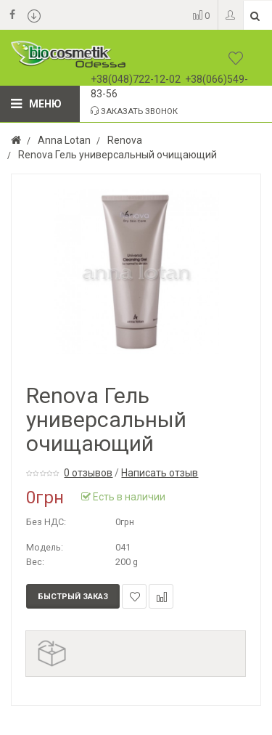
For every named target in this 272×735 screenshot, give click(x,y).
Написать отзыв (159, 473)
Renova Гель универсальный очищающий (117, 155)
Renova (124, 140)
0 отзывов (88, 473)
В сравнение (161, 597)
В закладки (135, 597)
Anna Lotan (64, 140)
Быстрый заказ (73, 596)
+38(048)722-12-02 (136, 79)
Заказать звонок (134, 111)
